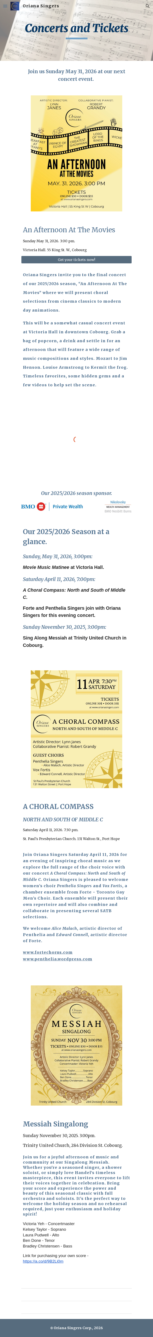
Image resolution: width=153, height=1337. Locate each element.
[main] (76, 30)
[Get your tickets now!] (76, 260)
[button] (5, 6)
